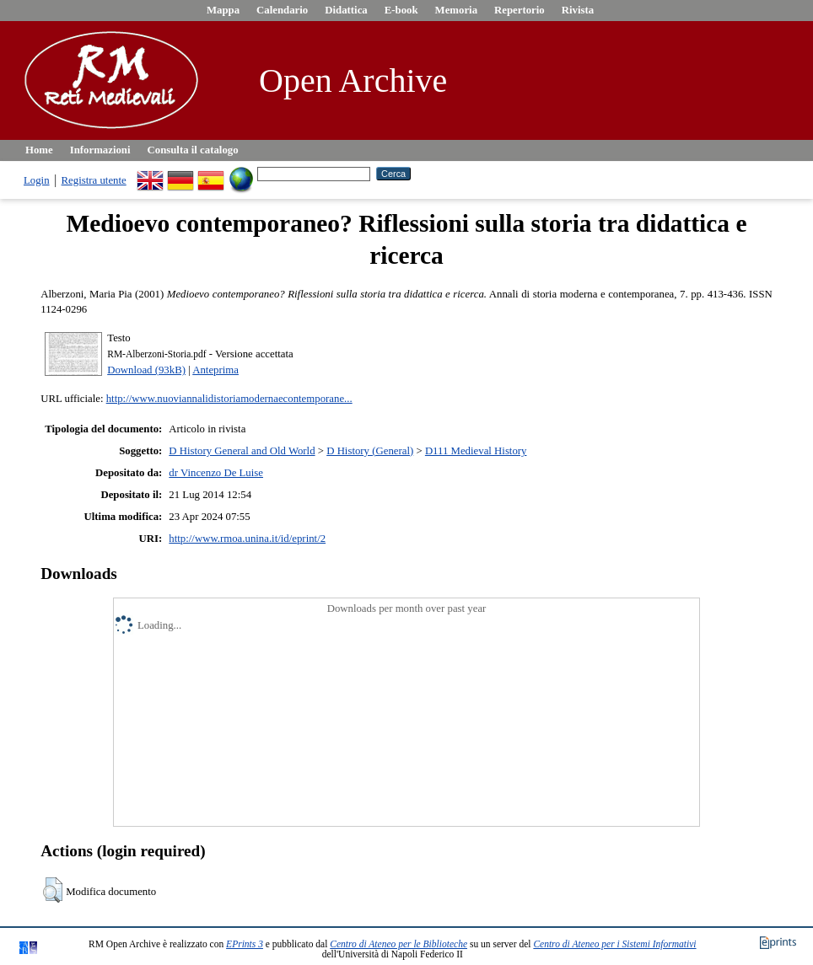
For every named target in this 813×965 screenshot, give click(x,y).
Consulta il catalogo (193, 150)
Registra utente (94, 180)
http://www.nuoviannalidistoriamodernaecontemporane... (229, 399)
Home (39, 150)
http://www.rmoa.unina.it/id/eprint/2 (247, 538)
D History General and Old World (242, 451)
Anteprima (215, 370)
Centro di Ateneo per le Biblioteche (398, 944)
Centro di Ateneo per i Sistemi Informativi (614, 944)
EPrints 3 (244, 944)
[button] (52, 890)
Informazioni (100, 150)
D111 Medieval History (476, 451)
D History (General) (369, 451)
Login (37, 180)
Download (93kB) (146, 370)
